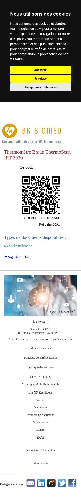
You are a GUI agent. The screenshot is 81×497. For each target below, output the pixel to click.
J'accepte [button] (40, 70)
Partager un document (40, 414)
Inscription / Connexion (40, 450)
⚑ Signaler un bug (17, 257)
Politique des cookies (40, 367)
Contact (40, 429)
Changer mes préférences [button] (40, 87)
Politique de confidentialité (40, 357)
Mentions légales (40, 348)
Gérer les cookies (40, 376)
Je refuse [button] (40, 78)
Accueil (40, 400)
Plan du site (40, 463)
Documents (41, 407)
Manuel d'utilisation (18, 246)
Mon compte (40, 422)
